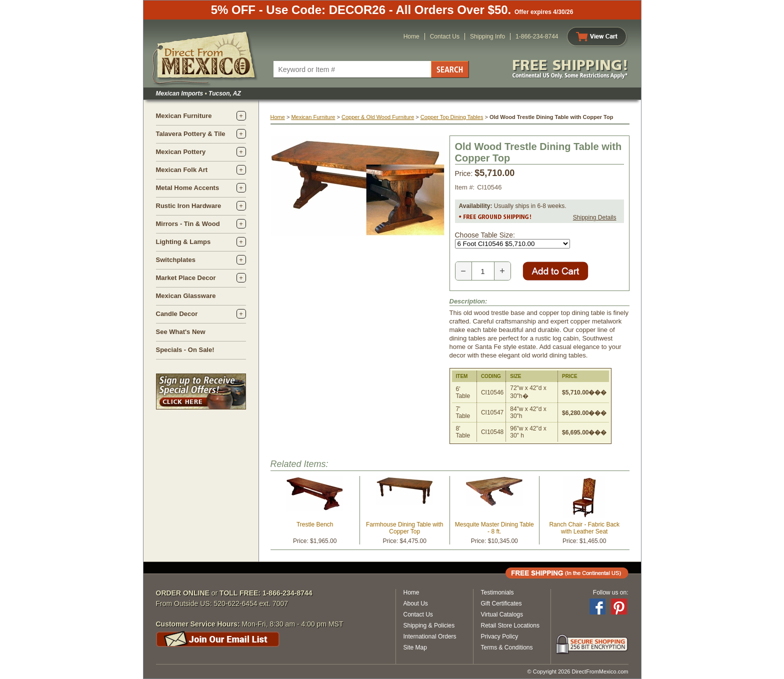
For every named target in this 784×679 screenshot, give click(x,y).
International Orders (430, 636)
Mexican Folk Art (182, 170)
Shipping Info (487, 36)
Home (412, 36)
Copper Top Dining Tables (452, 117)
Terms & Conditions (507, 647)
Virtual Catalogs (502, 614)
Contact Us (445, 36)
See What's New (181, 332)
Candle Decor (177, 314)
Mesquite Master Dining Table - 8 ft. (494, 528)
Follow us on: (610, 592)
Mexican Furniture (184, 116)
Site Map (415, 647)
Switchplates (176, 260)
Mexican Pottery (181, 152)
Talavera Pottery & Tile (191, 134)
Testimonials (497, 592)
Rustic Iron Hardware (189, 206)
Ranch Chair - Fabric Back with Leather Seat (584, 528)
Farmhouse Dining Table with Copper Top (405, 528)
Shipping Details (594, 217)
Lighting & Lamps (183, 242)
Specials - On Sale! (185, 350)
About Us (416, 603)
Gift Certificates (501, 603)
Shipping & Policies (429, 625)
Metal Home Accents (188, 188)
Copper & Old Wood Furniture (378, 117)
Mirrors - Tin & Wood (188, 224)
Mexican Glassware (186, 296)
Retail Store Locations (510, 625)
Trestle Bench (315, 524)
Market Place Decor (186, 278)
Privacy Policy (499, 636)
